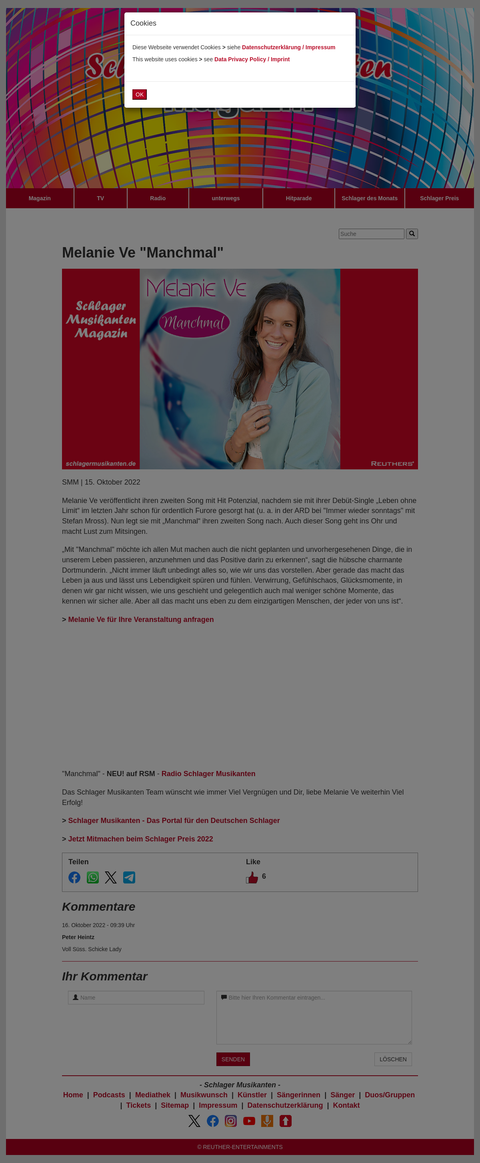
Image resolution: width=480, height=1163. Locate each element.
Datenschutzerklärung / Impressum (288, 47)
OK (140, 94)
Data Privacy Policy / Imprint (252, 59)
